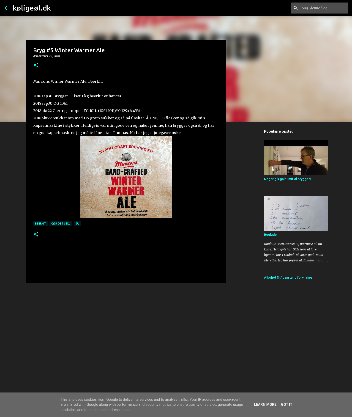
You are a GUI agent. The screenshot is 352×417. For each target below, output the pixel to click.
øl (77, 223)
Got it (286, 404)
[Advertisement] (126, 322)
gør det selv (60, 223)
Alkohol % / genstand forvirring (288, 277)
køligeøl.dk (32, 8)
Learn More (265, 404)
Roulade (270, 234)
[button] (36, 65)
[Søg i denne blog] (324, 8)
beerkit (40, 223)
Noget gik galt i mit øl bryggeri (287, 179)
